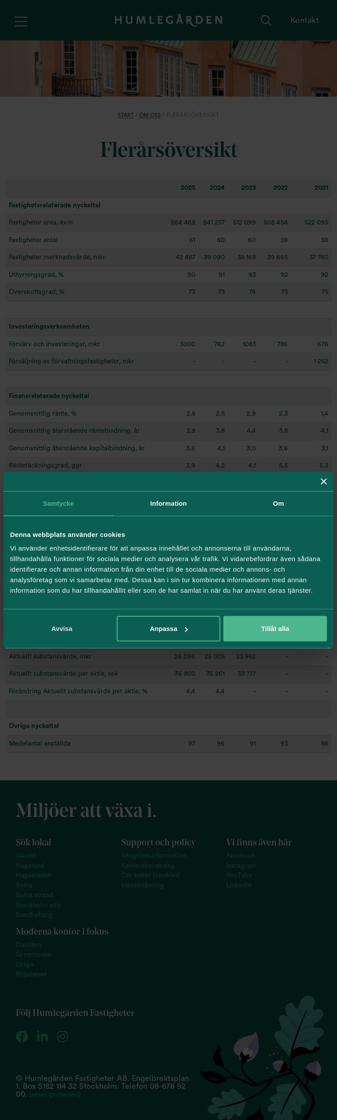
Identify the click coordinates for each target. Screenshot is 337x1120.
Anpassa (169, 628)
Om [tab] (278, 503)
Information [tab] (168, 503)
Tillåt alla (275, 628)
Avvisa (61, 628)
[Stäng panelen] (324, 481)
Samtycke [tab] (58, 503)
